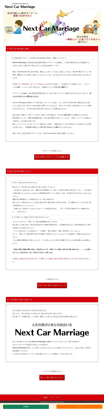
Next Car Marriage (49, 402)
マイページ (79, 406)
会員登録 (26, 406)
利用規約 (45, 397)
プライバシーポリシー (55, 397)
